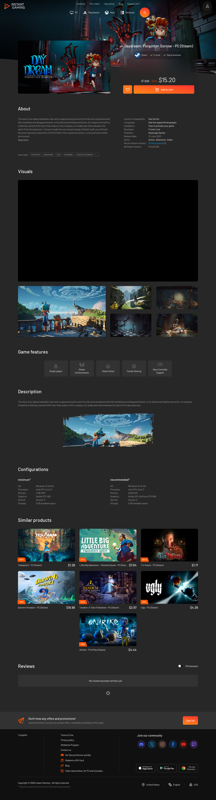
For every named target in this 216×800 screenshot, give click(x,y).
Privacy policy (67, 740)
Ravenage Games (156, 132)
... (97, 155)
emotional (68, 155)
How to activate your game (161, 126)
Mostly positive (155, 143)
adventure (48, 155)
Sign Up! (190, 720)
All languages (188, 666)
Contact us (66, 750)
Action (151, 139)
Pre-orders (94, 3)
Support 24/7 (133, 3)
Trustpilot (22, 735)
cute (59, 155)
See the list (153, 119)
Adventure (161, 139)
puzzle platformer (84, 155)
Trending (80, 3)
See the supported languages (162, 122)
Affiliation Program (70, 745)
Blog (121, 3)
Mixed (151, 146)
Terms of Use (67, 735)
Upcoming (109, 3)
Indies (170, 139)
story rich (35, 155)
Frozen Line (154, 129)
